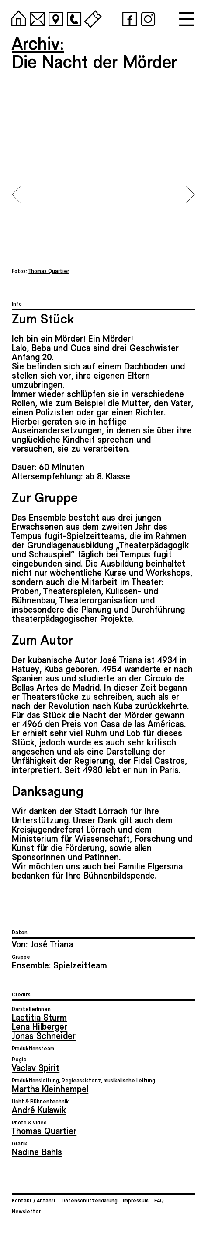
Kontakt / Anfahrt (34, 1200)
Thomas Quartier (44, 1130)
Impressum (136, 1200)
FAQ (159, 1200)
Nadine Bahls (37, 1151)
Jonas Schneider (44, 1035)
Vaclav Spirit (35, 1067)
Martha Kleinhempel (50, 1088)
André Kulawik (39, 1109)
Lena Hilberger (39, 1026)
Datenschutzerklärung (90, 1200)
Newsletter (26, 1211)
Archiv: (38, 42)
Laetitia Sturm (39, 1016)
